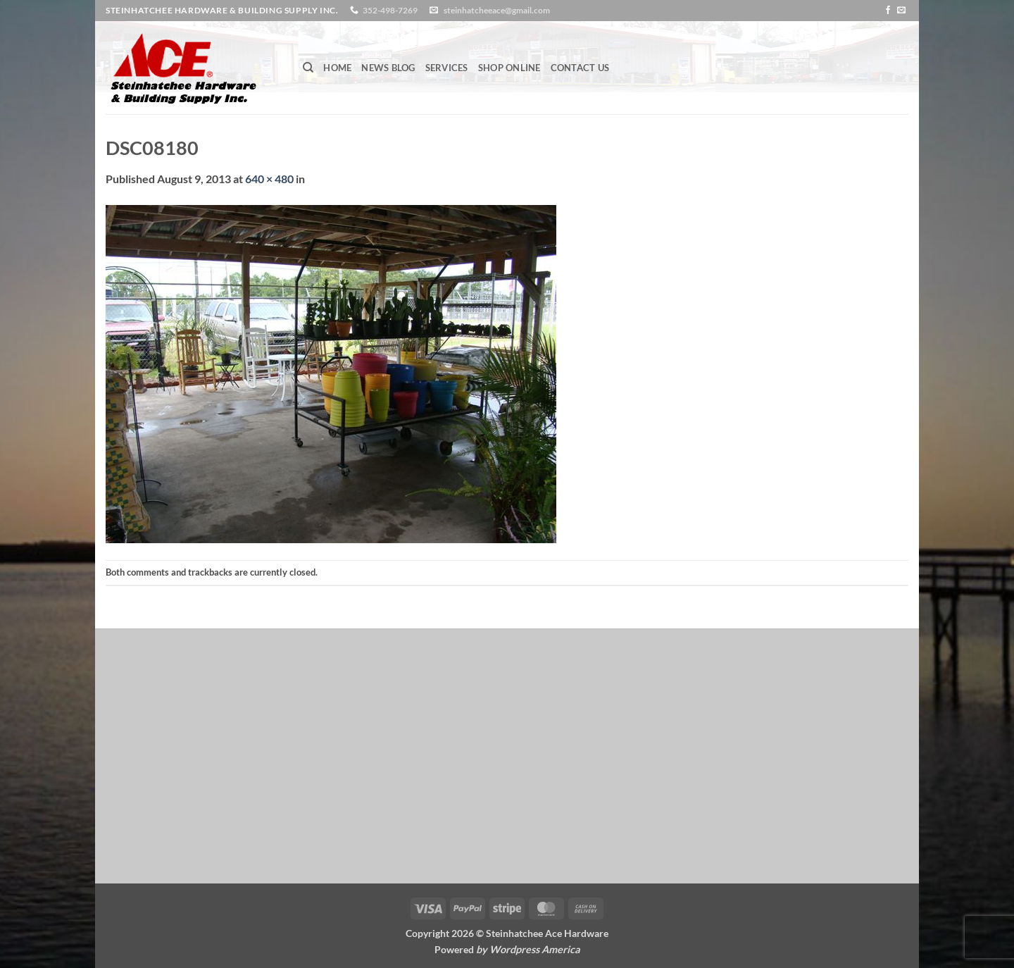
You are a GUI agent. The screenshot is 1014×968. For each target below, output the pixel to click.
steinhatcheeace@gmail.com (497, 10)
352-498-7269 (390, 10)
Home (337, 67)
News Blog (388, 67)
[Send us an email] (901, 10)
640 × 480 (269, 178)
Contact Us (580, 67)
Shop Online (509, 67)
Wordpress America (534, 949)
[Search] (308, 67)
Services (446, 67)
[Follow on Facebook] (888, 10)
